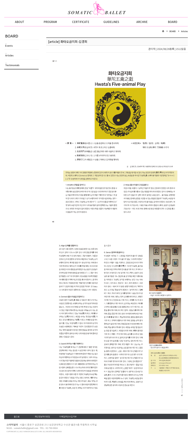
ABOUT (19, 22)
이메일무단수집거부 (67, 416)
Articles (22, 55)
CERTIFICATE (80, 22)
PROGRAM (50, 22)
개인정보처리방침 (42, 416)
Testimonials (22, 64)
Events (22, 45)
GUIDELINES (111, 22)
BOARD (172, 22)
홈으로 (17, 416)
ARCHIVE (142, 22)
